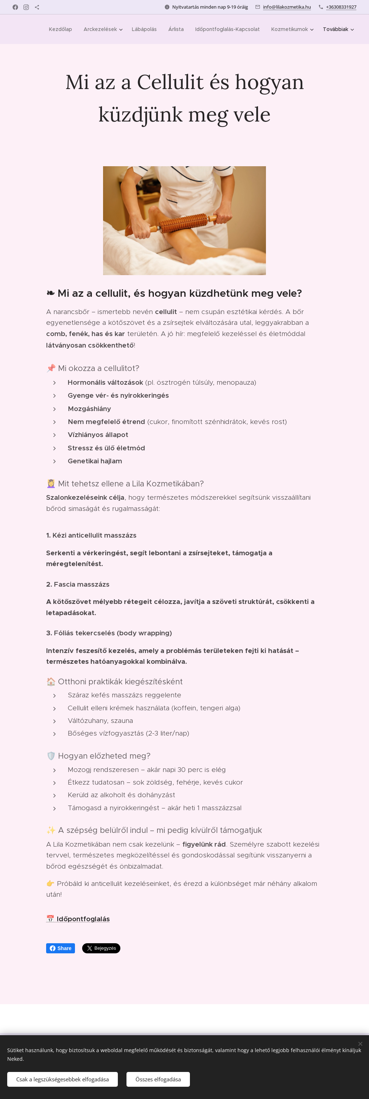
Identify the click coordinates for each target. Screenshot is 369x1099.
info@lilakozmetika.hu (287, 7)
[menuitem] (62, 29)
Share (61, 948)
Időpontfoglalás (83, 918)
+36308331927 (341, 7)
